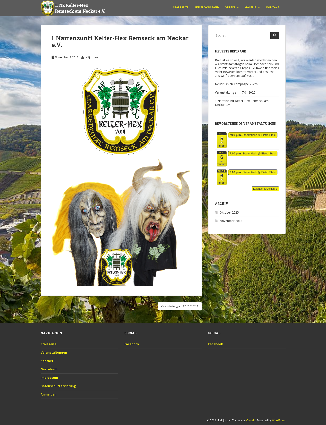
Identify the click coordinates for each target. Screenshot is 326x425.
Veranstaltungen (54, 352)
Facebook (131, 344)
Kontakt (272, 7)
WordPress (279, 420)
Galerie (250, 7)
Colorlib (251, 420)
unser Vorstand (207, 7)
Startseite (180, 7)
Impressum (49, 378)
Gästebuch (49, 369)
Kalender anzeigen (265, 188)
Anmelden (48, 394)
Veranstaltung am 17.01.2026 (235, 92)
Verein (230, 7)
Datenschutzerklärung (58, 386)
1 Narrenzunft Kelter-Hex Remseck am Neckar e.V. (242, 103)
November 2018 (231, 221)
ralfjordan (91, 57)
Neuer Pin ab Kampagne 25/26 (236, 84)
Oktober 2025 (229, 212)
